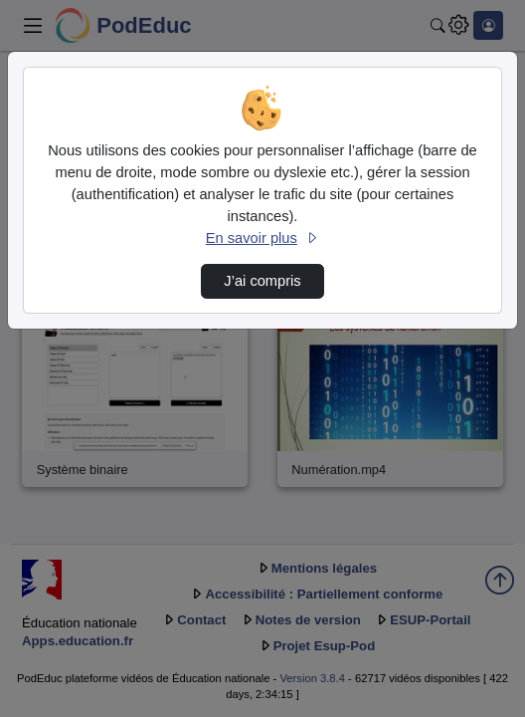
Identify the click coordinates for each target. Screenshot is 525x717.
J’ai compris (262, 281)
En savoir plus (262, 238)
